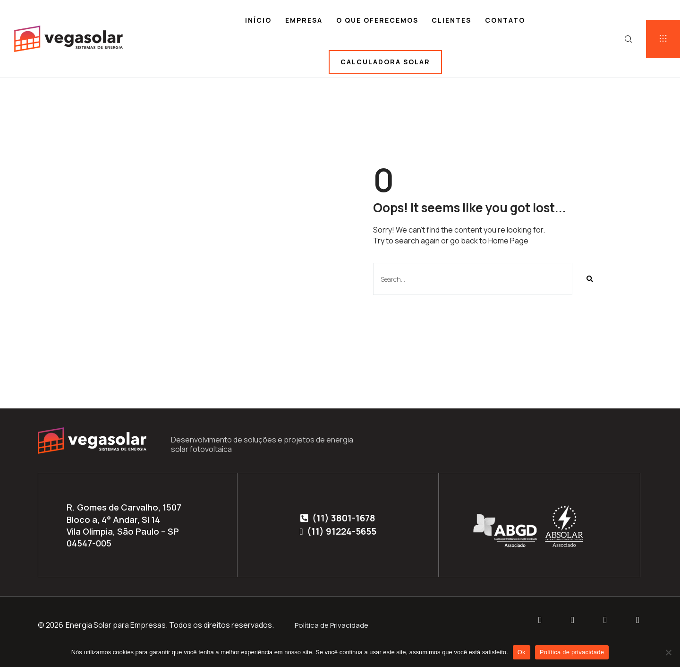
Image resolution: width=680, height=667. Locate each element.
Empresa (304, 20)
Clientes (451, 20)
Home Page (508, 240)
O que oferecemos (377, 20)
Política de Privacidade (331, 625)
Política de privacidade (572, 652)
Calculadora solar (385, 61)
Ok (522, 652)
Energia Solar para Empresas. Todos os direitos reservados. (170, 625)
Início (258, 20)
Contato (505, 20)
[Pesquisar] (589, 279)
